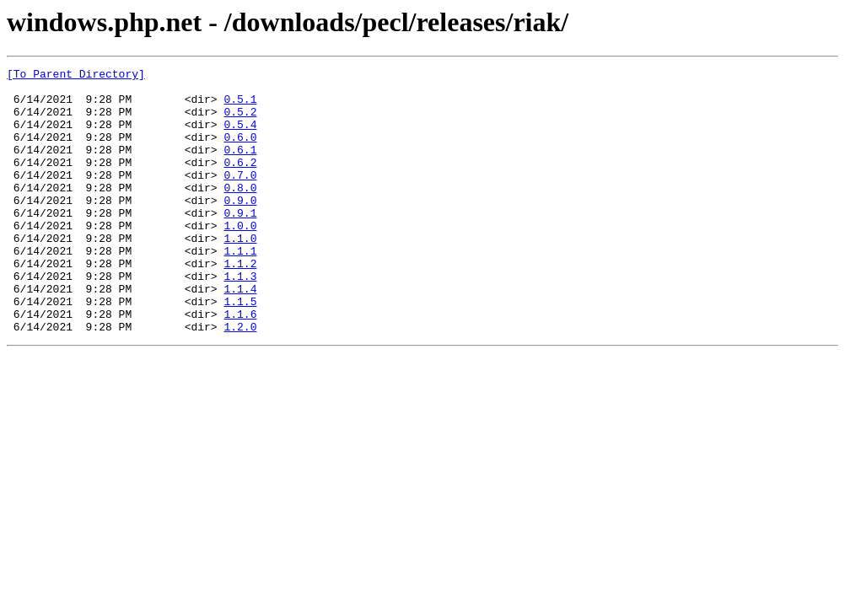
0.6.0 (239, 151)
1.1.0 (239, 273)
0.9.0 (239, 227)
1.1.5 (239, 349)
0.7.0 (239, 197)
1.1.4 (239, 333)
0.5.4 (239, 136)
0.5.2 (239, 121)
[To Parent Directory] (76, 75)
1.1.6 (239, 364)
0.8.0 (239, 212)
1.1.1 (239, 288)
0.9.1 (239, 242)
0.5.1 (239, 106)
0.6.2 (239, 182)
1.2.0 (239, 379)
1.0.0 (239, 258)
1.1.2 (239, 303)
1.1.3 (239, 318)
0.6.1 (239, 167)
